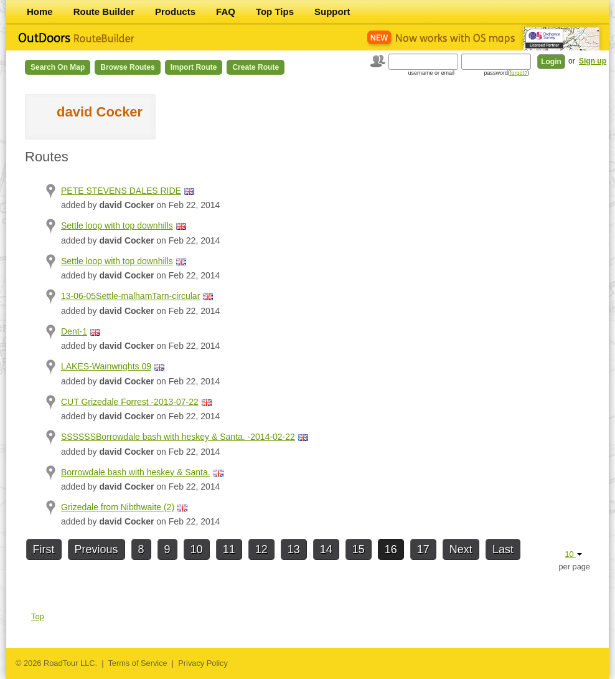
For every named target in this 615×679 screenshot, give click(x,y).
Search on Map (58, 67)
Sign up (592, 61)
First (44, 549)
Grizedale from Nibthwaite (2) (117, 507)
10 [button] (573, 554)
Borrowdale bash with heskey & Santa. (135, 472)
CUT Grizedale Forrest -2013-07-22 (130, 402)
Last (503, 549)
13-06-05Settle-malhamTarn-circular (130, 296)
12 (261, 549)
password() (506, 73)
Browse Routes (127, 67)
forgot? (518, 73)
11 (229, 549)
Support (332, 11)
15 (358, 549)
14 (326, 549)
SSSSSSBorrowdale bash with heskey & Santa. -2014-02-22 (178, 437)
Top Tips (275, 11)
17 (423, 549)
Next (460, 549)
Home (40, 11)
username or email (431, 73)
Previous (96, 549)
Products (175, 11)
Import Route (194, 67)
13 (294, 549)
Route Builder (103, 11)
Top (37, 616)
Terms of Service (137, 663)
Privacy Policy (203, 663)
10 (196, 549)
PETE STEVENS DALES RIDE (121, 191)
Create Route (255, 67)
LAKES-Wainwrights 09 (106, 366)
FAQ (225, 11)
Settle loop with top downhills (117, 225)
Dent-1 (74, 331)
